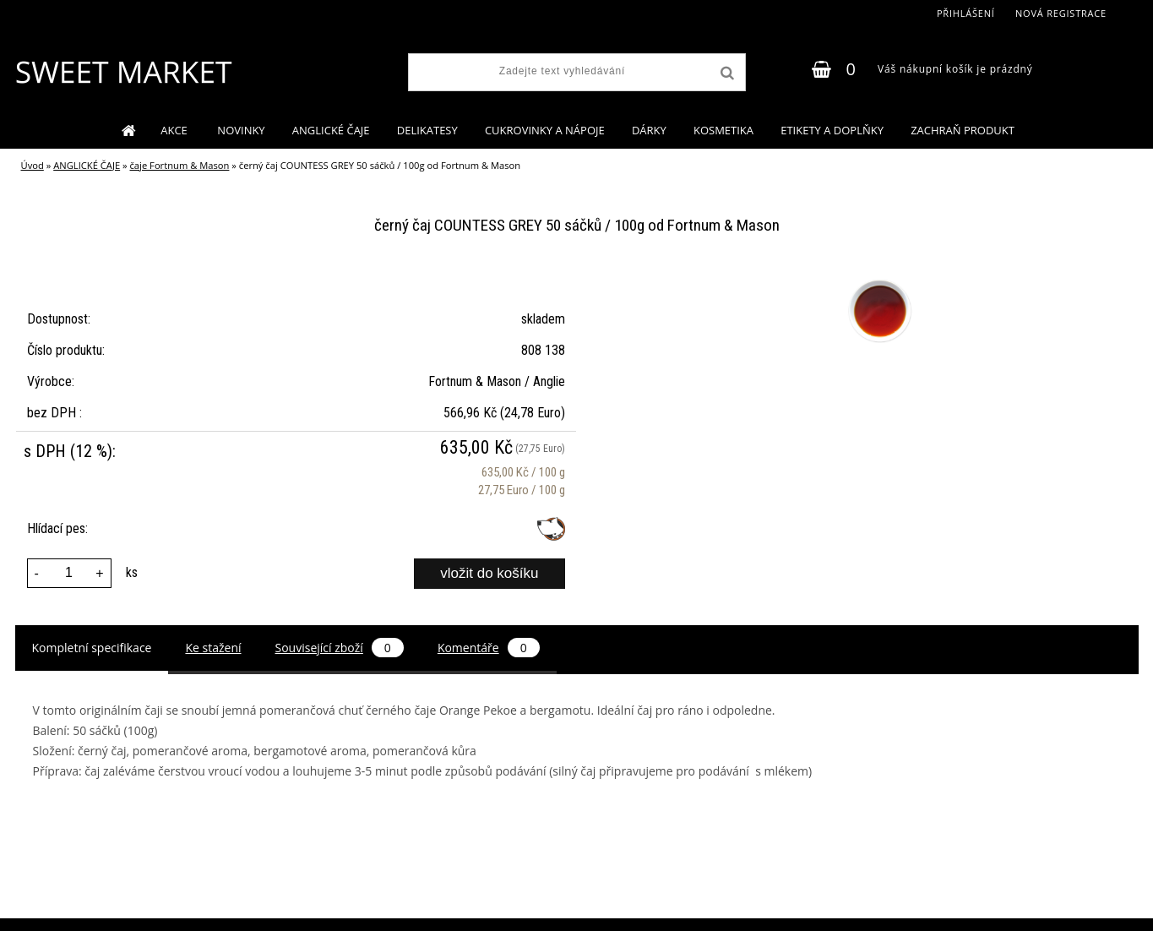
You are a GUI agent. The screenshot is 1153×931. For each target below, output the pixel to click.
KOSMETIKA (723, 130)
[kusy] (69, 573)
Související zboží (339, 648)
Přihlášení (966, 13)
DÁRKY (649, 130)
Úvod (32, 165)
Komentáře (489, 648)
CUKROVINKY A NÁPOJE (545, 130)
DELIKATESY (427, 130)
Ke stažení (213, 648)
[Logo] (123, 72)
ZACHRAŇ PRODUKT (962, 130)
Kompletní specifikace (92, 648)
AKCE (175, 130)
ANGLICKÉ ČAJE (331, 130)
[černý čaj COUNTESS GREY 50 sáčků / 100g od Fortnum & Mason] (877, 279)
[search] (726, 73)
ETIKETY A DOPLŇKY (832, 130)
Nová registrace (1061, 13)
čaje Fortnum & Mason (180, 165)
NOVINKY (240, 130)
